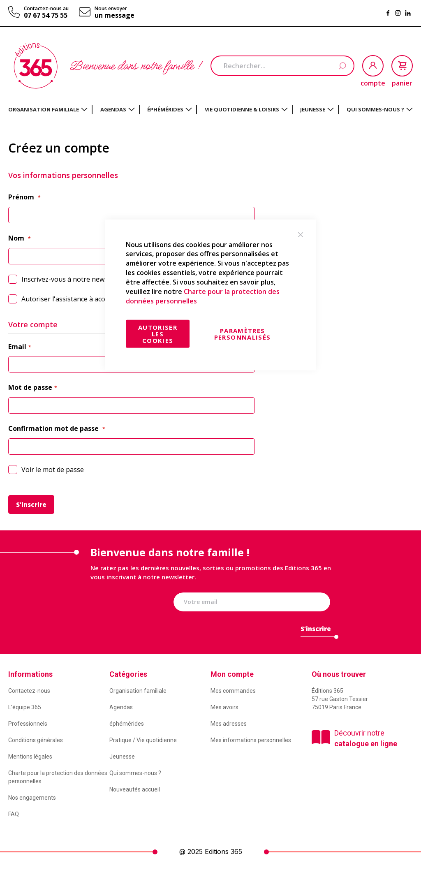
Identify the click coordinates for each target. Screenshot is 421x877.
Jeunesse (122, 756)
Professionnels (27, 723)
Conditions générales (35, 740)
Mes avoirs (224, 707)
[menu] (210, 109)
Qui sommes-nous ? (135, 773)
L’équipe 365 (24, 707)
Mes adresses (228, 723)
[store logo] (35, 66)
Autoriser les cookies (157, 334)
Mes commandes (233, 690)
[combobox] (282, 66)
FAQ (13, 814)
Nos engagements (32, 797)
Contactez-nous (29, 690)
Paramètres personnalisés (242, 333)
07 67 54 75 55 (45, 15)
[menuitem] (48, 109)
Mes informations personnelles (250, 740)
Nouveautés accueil (134, 789)
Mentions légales (30, 756)
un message (114, 15)
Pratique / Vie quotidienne (143, 740)
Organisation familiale (138, 690)
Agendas (121, 707)
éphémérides (126, 723)
